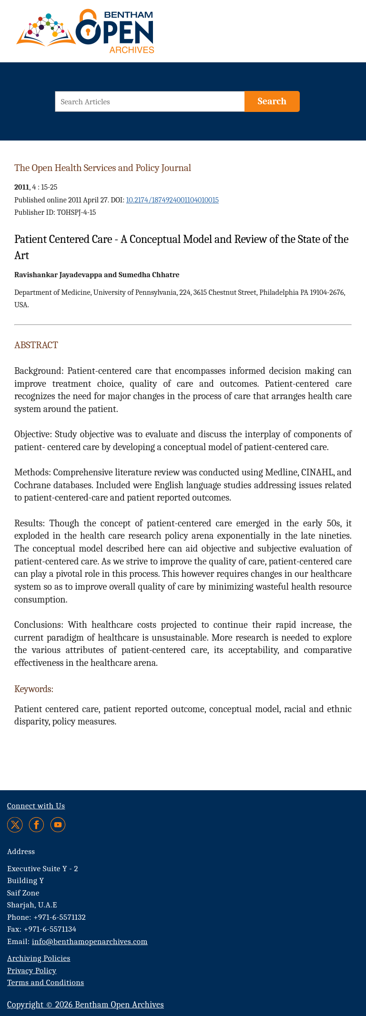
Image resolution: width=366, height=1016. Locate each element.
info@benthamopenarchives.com (90, 941)
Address (21, 851)
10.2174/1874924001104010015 (172, 200)
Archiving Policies (39, 958)
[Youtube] (58, 824)
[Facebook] (36, 824)
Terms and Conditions (45, 982)
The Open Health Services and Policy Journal (102, 167)
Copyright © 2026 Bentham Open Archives (85, 1005)
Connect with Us (36, 805)
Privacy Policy (31, 970)
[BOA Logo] (113, 35)
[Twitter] (15, 824)
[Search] (272, 101)
